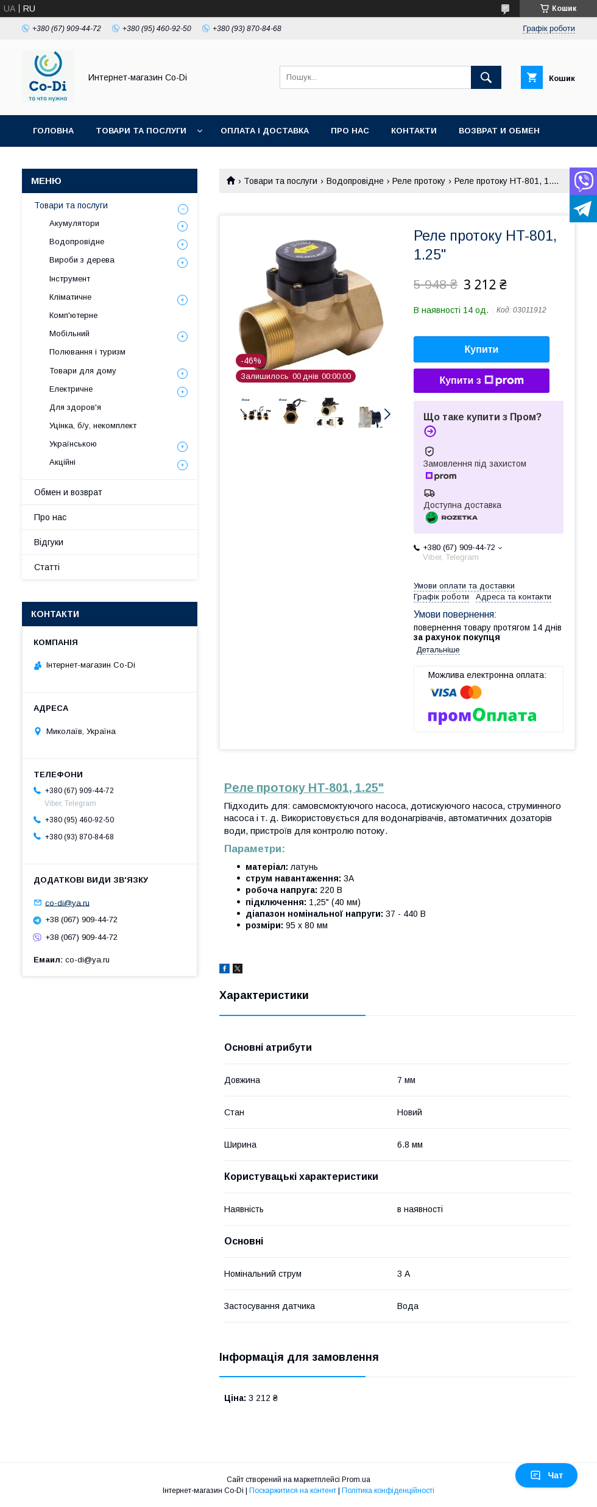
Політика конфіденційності (388, 1490)
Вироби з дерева (82, 259)
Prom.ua (356, 1479)
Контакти (414, 130)
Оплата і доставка (265, 130)
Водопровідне (355, 181)
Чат (546, 1475)
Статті (47, 567)
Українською (73, 443)
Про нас (350, 130)
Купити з (481, 380)
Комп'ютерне (73, 315)
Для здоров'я (75, 407)
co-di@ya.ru (67, 902)
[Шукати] (486, 77)
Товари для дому (82, 370)
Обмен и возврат (68, 492)
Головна (53, 130)
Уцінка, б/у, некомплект (92, 425)
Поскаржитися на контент (292, 1490)
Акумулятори (74, 223)
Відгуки (48, 542)
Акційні (62, 462)
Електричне (71, 389)
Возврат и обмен (499, 130)
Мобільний (69, 333)
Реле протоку (418, 181)
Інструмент (69, 278)
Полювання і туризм (87, 351)
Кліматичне (70, 297)
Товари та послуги (141, 130)
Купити (482, 349)
